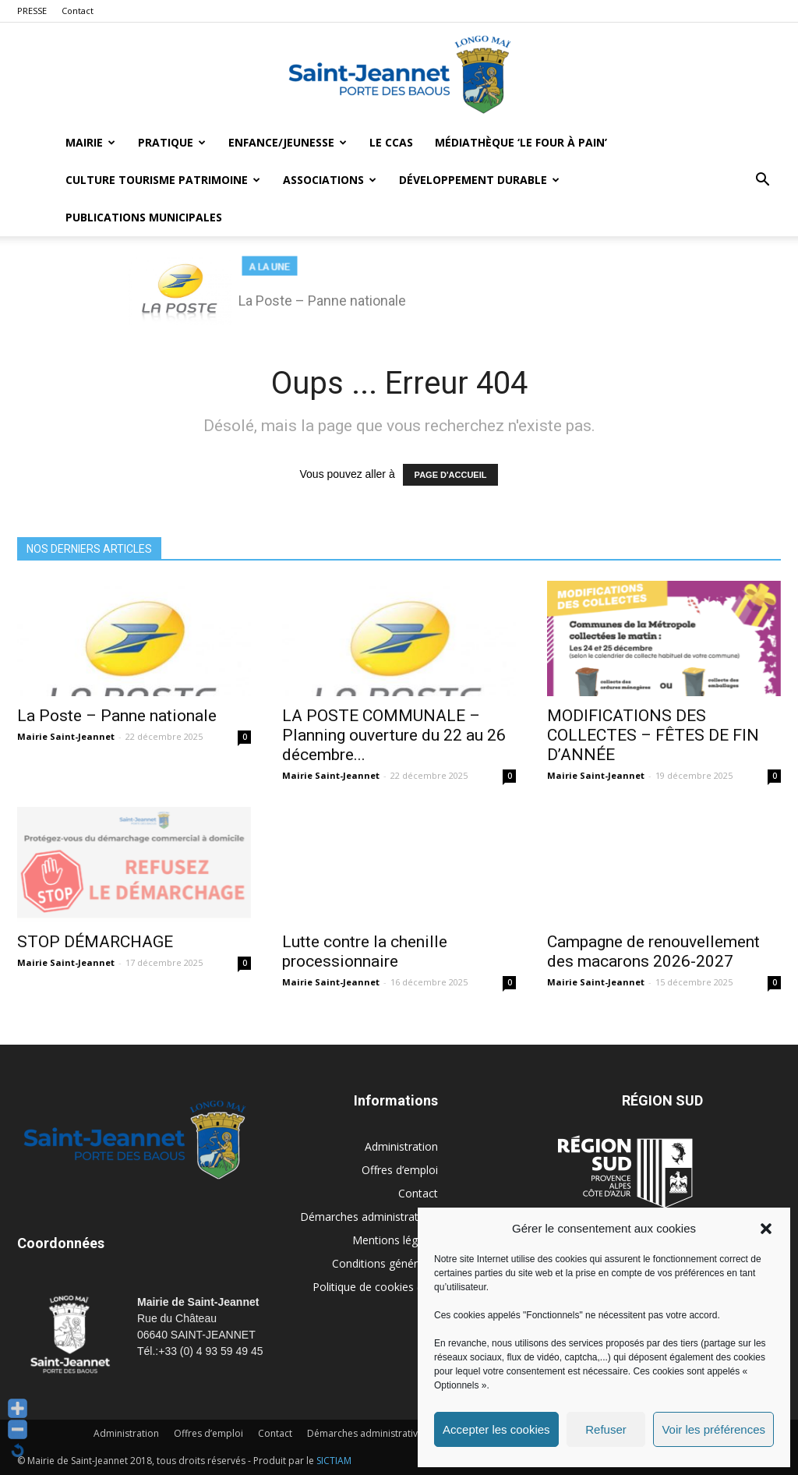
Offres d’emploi (400, 1169)
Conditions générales (385, 1263)
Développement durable (479, 179)
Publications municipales (143, 217)
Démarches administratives (369, 1216)
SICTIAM (333, 1460)
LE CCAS (391, 142)
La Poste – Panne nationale (117, 715)
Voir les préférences (713, 1429)
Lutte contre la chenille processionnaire (364, 951)
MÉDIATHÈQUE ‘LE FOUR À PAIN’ (521, 142)
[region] (399, 290)
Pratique (172, 142)
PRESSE (32, 10)
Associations (329, 179)
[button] (766, 1228)
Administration (401, 1146)
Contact (78, 10)
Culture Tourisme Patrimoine (162, 179)
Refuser (606, 1429)
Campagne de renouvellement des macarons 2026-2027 (653, 951)
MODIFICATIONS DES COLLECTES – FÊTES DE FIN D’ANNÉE (653, 735)
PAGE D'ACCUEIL (451, 474)
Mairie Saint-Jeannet (66, 736)
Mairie (90, 142)
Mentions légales (395, 1240)
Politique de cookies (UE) (375, 1286)
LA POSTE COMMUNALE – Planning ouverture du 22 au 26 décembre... (394, 735)
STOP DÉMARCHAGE (95, 941)
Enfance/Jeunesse (287, 142)
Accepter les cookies (496, 1429)
